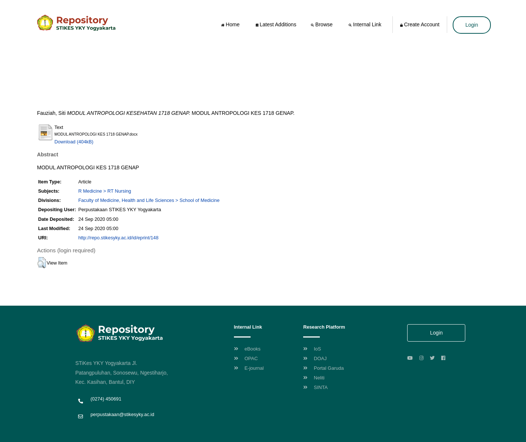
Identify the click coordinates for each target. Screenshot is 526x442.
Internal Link (366, 24)
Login (471, 25)
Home (231, 24)
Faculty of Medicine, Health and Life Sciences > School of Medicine (149, 200)
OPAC (246, 358)
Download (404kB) (73, 141)
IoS (312, 349)
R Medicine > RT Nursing (104, 191)
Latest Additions (276, 24)
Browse (322, 24)
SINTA (315, 387)
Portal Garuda (323, 368)
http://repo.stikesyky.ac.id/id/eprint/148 (118, 237)
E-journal (249, 368)
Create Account (420, 24)
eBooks (247, 349)
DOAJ (314, 358)
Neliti (314, 377)
